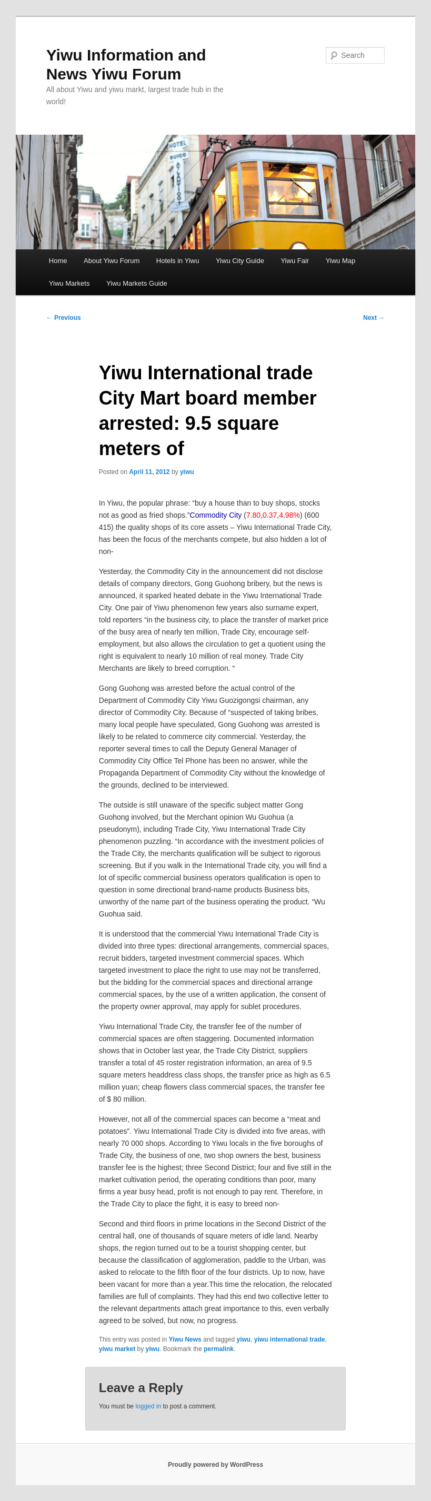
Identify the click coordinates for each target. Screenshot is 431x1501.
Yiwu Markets (69, 283)
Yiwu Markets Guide (136, 283)
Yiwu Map (341, 261)
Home (58, 261)
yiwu (187, 472)
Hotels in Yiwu (177, 261)
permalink (219, 1349)
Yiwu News (185, 1339)
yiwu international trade (289, 1339)
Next (374, 317)
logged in (148, 1406)
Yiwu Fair (294, 261)
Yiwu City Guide (240, 261)
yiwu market (117, 1349)
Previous (63, 317)
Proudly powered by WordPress (215, 1464)
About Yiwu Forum (111, 261)
